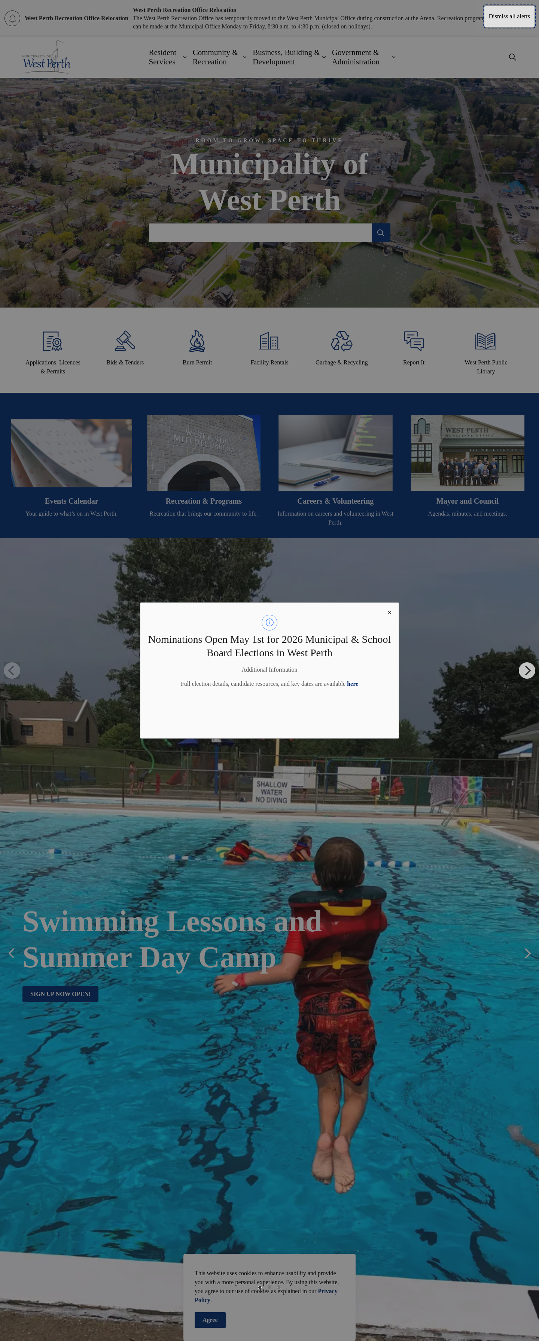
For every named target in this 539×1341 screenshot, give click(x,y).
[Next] (527, 670)
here (352, 684)
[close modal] (390, 612)
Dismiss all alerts (509, 16)
